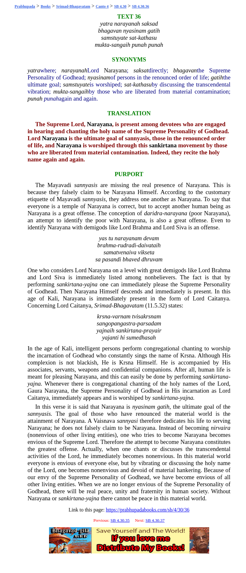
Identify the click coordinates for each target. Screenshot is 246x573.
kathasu (142, 84)
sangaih (79, 91)
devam (151, 238)
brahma (106, 245)
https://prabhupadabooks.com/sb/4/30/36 (147, 509)
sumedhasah (141, 337)
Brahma (141, 227)
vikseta (146, 252)
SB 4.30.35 (120, 520)
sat (127, 84)
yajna (90, 284)
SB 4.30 (120, 6)
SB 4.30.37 (155, 520)
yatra (34, 70)
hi (122, 337)
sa (98, 259)
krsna (103, 316)
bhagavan (185, 70)
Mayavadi (59, 185)
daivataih (149, 245)
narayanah (74, 70)
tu (111, 238)
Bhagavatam (128, 305)
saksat (141, 70)
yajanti (110, 337)
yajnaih (105, 330)
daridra (153, 213)
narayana (175, 213)
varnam (121, 316)
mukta (60, 91)
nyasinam (99, 77)
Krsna (187, 355)
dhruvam (151, 259)
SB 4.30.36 (140, 6)
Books (46, 6)
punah (35, 98)
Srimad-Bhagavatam (73, 6)
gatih (217, 77)
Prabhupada (25, 6)
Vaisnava (104, 420)
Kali (53, 298)
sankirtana (162, 145)
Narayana (115, 70)
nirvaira (220, 427)
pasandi (111, 259)
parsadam (149, 323)
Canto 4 (102, 6)
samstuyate (76, 84)
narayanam (128, 238)
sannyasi (127, 420)
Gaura (35, 390)
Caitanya (218, 298)
